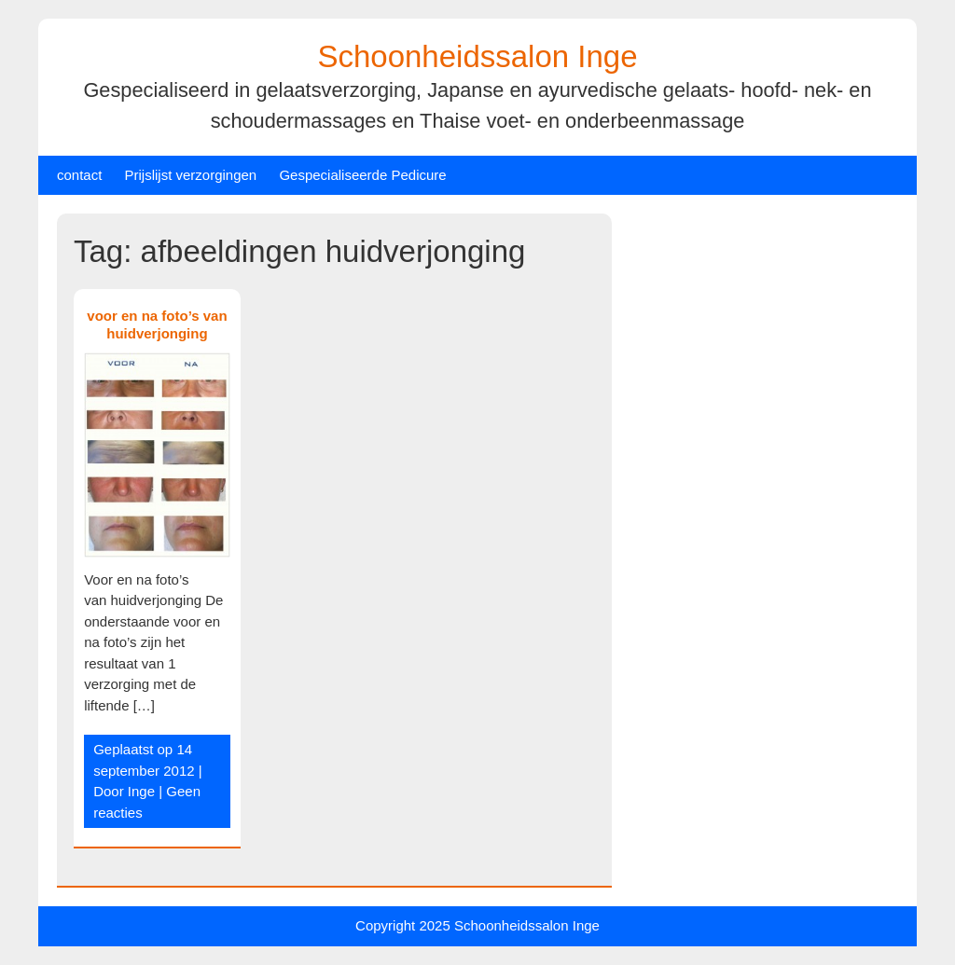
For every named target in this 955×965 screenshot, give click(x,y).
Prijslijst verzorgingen (191, 175)
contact (79, 175)
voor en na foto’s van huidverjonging (157, 324)
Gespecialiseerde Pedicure (362, 175)
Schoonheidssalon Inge (477, 56)
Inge (141, 791)
